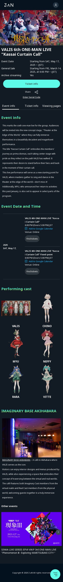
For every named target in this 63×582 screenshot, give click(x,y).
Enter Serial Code (31, 97)
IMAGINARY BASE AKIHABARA (16, 460)
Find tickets (32, 238)
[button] (58, 532)
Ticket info (31, 83)
